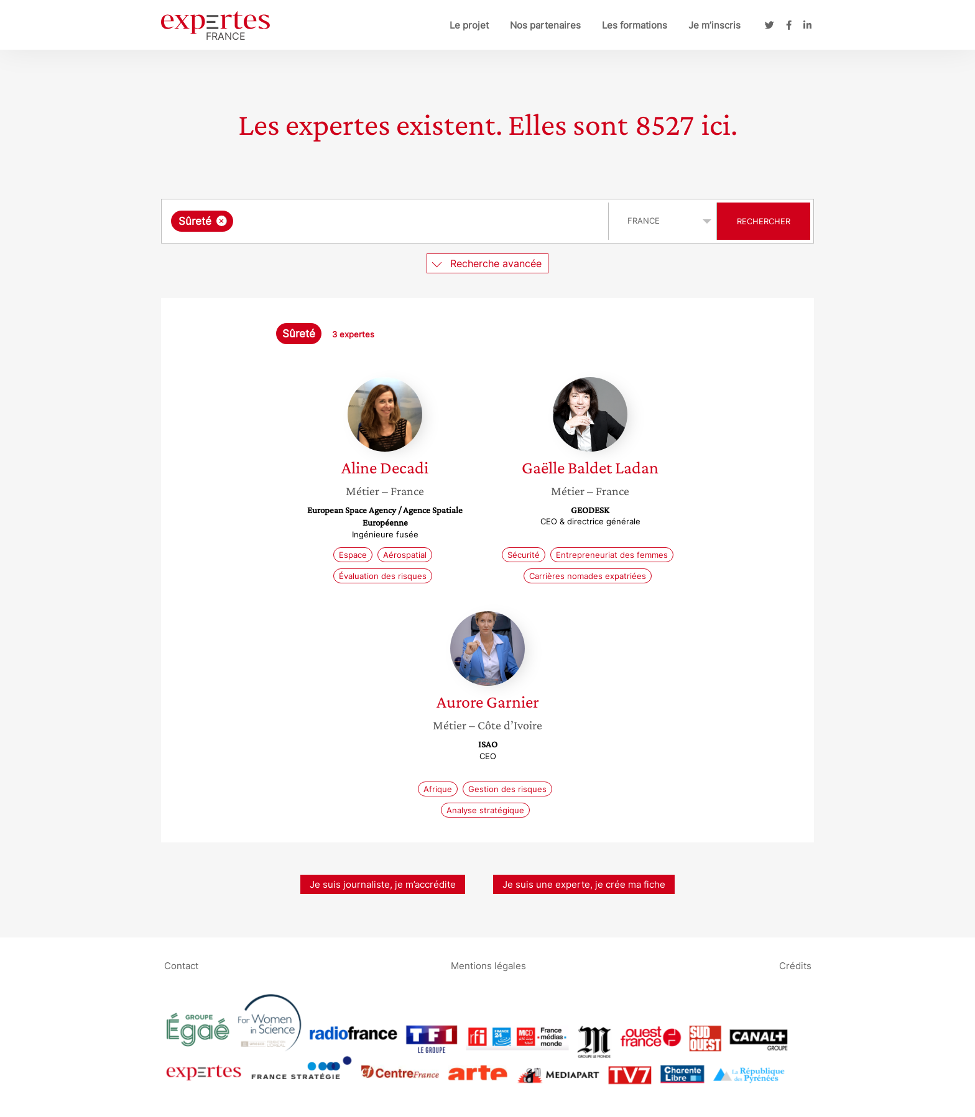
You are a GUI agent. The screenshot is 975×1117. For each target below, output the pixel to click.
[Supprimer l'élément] (221, 221)
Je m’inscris (714, 25)
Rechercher (763, 221)
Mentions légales (488, 965)
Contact (181, 965)
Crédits (795, 965)
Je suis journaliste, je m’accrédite (383, 884)
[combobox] (386, 221)
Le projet (469, 25)
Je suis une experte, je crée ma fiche (583, 884)
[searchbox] (364, 221)
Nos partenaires (545, 25)
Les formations (634, 25)
